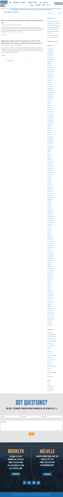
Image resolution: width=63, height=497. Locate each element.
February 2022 (50, 48)
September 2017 (50, 147)
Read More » (3, 34)
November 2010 (50, 298)
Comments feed (50, 388)
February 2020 (50, 86)
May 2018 (49, 130)
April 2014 (49, 233)
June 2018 (49, 128)
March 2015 (49, 210)
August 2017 (49, 149)
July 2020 (49, 80)
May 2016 (49, 180)
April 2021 (49, 63)
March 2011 (49, 289)
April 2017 (49, 157)
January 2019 (50, 113)
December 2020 (50, 69)
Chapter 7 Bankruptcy (51, 341)
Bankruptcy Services (33, 2)
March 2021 (49, 65)
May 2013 (49, 249)
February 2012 (50, 266)
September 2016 (50, 172)
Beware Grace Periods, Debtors (53, 21)
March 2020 (49, 84)
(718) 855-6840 (58, 4)
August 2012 (49, 260)
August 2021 (49, 61)
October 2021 (50, 57)
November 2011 (50, 272)
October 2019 (50, 94)
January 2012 (50, 268)
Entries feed (49, 386)
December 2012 (50, 254)
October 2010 (50, 300)
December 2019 (50, 90)
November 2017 (50, 143)
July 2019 (49, 101)
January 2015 (50, 214)
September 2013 (50, 247)
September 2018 (50, 122)
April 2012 (49, 264)
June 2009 (49, 325)
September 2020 (50, 76)
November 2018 (50, 117)
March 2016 (49, 184)
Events (43, 5)
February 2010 (50, 308)
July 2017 (49, 151)
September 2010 (50, 302)
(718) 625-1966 (17, 468)
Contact (31, 5)
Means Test (49, 361)
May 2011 (49, 285)
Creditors (49, 347)
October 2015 (50, 195)
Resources (46, 2)
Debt (48, 349)
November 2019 (50, 92)
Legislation (49, 357)
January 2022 (50, 50)
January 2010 (50, 310)
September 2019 (50, 96)
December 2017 (50, 140)
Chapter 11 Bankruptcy (51, 336)
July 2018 (49, 126)
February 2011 (50, 291)
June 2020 (49, 82)
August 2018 (49, 124)
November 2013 (50, 243)
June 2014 (49, 228)
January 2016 (50, 189)
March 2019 (49, 109)
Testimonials (37, 5)
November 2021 (50, 55)
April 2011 (49, 287)
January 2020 (50, 88)
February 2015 (50, 212)
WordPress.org (50, 390)
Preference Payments (51, 366)
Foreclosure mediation (51, 355)
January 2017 (50, 164)
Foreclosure (12, 25)
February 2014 (50, 237)
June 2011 (49, 283)
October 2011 (50, 275)
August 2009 (49, 321)
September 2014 (50, 222)
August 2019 (49, 99)
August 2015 (49, 199)
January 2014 (50, 239)
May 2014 (49, 231)
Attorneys (23, 2)
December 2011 (50, 270)
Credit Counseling (50, 345)
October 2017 (50, 145)
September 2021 (50, 59)
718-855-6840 (15, 9)
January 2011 (50, 293)
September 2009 (50, 319)
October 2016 (50, 170)
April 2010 (49, 304)
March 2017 (49, 159)
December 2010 (50, 295)
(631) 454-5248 (49, 462)
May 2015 (49, 205)
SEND (31, 434)
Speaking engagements (52, 372)
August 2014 (49, 224)
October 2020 (50, 73)
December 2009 (50, 312)
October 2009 (50, 316)
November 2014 (50, 218)
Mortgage (49, 364)
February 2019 (50, 111)
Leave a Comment (5, 25)
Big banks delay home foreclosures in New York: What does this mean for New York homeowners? (21, 42)
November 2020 (50, 71)
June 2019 (49, 103)
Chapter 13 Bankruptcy (51, 338)
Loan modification (51, 359)
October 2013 (50, 245)
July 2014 (49, 226)
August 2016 (49, 174)
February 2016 (50, 187)
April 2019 (49, 107)
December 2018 (50, 115)
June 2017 (49, 153)
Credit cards (49, 343)
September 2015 (50, 197)
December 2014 (50, 216)
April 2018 (49, 132)
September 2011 (50, 277)
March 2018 (49, 134)
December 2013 (50, 241)
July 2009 (49, 323)
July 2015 (49, 201)
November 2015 (50, 193)
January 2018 (50, 138)
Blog (48, 5)
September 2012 (50, 258)
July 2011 (49, 281)
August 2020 (49, 78)
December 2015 (50, 191)
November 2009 (50, 314)
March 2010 (49, 306)
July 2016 (49, 176)
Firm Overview (16, 2)
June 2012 (49, 262)
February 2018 (50, 136)
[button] (15, 474)
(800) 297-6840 (19, 465)
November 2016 (50, 168)
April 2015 (49, 208)
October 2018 (50, 120)
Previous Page (9, 60)
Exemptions (49, 351)
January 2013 (50, 252)
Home (10, 2)
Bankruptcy (49, 332)
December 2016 (50, 166)
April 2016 (49, 182)
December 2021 (50, 53)
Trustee (48, 374)
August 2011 (49, 279)
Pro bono (49, 368)
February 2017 (50, 161)
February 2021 (50, 67)
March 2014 (49, 235)
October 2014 (50, 220)
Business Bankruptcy (51, 334)
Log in (48, 384)
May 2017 (49, 155)
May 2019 (49, 105)
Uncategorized (50, 376)
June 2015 (49, 203)
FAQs (41, 2)
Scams (48, 370)
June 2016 (49, 178)
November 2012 (50, 256)
